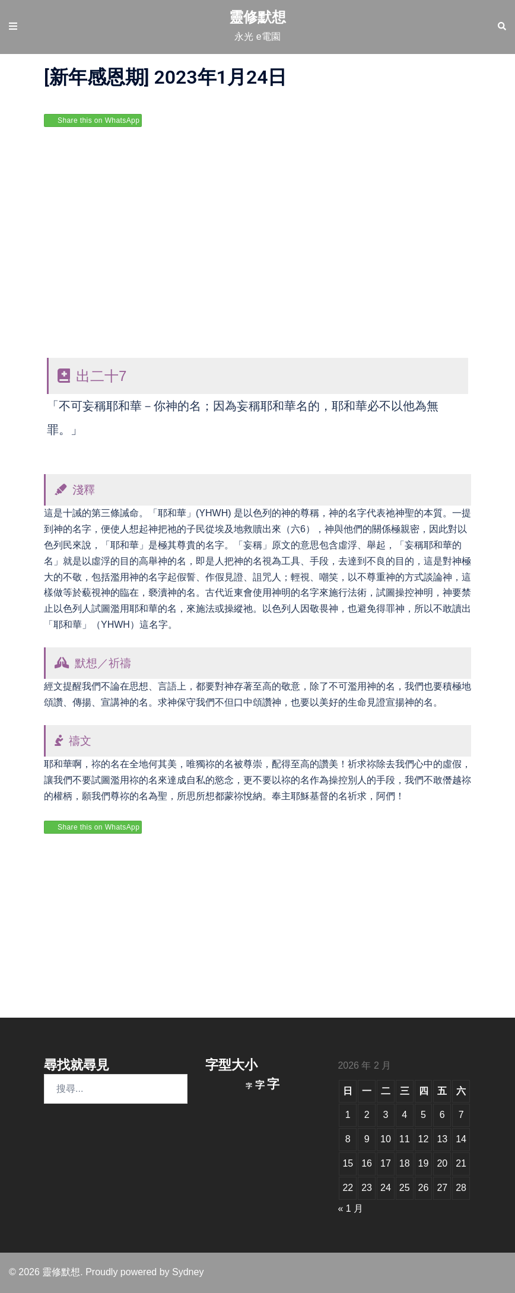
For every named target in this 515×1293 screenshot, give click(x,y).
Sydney (188, 1272)
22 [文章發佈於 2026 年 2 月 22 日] (347, 1188)
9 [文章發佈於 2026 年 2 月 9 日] (367, 1139)
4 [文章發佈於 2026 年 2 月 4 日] (404, 1115)
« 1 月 (350, 1208)
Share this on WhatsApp (98, 120)
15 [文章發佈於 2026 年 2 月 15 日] (347, 1163)
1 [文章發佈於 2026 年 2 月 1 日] (348, 1115)
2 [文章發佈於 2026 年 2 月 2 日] (367, 1115)
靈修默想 (257, 17)
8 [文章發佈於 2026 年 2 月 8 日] (348, 1139)
